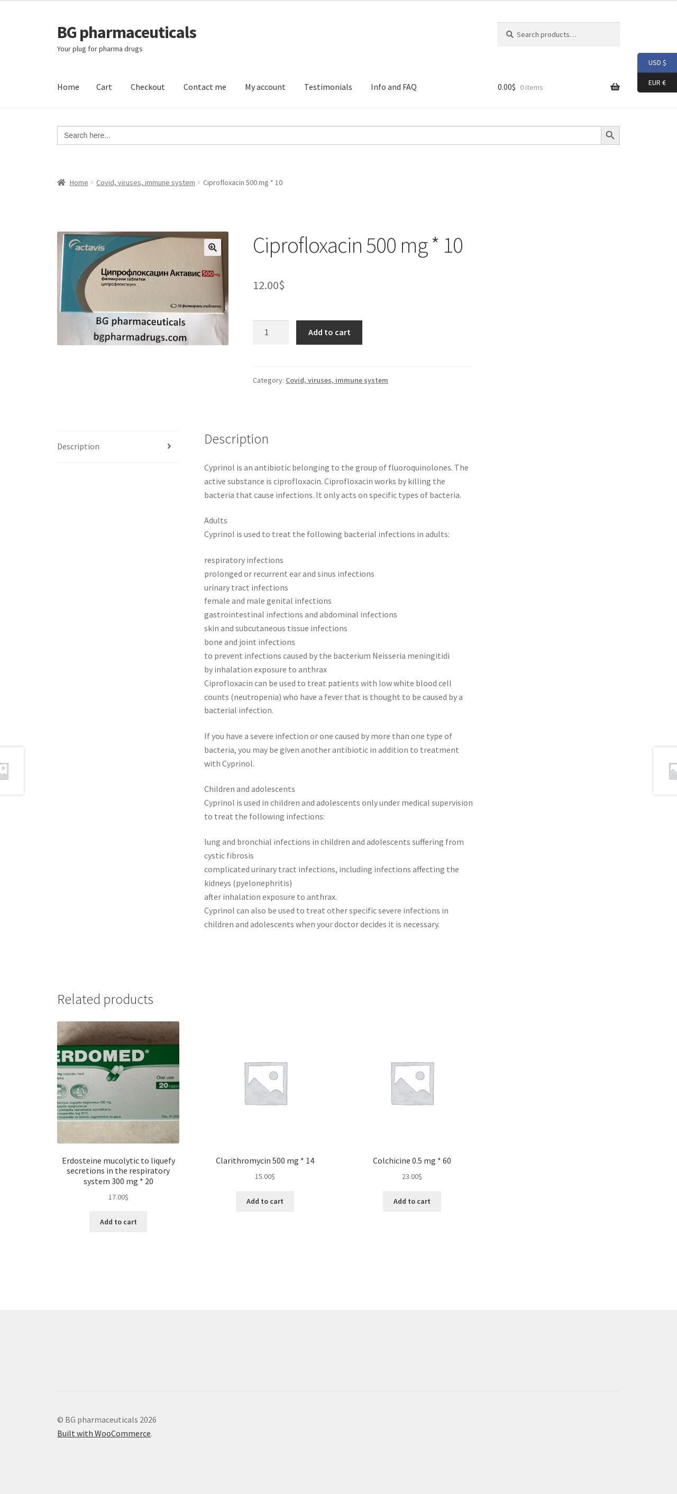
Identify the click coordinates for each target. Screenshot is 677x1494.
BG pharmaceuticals (126, 32)
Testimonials (328, 86)
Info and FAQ (394, 86)
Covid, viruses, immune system (145, 182)
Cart (104, 86)
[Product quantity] (271, 332)
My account (265, 86)
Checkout (148, 86)
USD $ (651, 63)
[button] (212, 247)
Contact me (205, 86)
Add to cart (329, 332)
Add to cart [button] (118, 1221)
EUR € (651, 83)
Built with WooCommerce (104, 1433)
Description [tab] (78, 446)
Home (68, 86)
